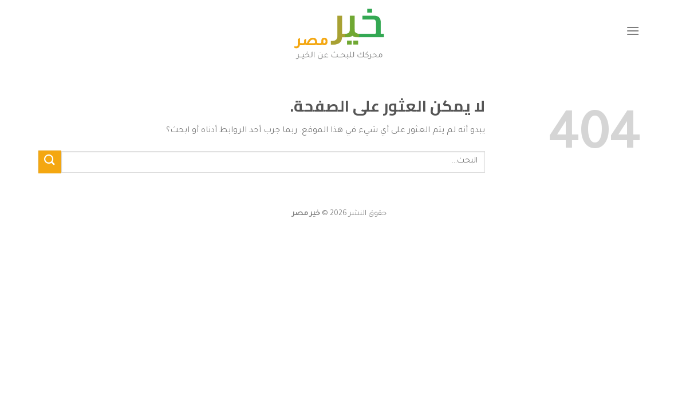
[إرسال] (49, 161)
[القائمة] (633, 31)
